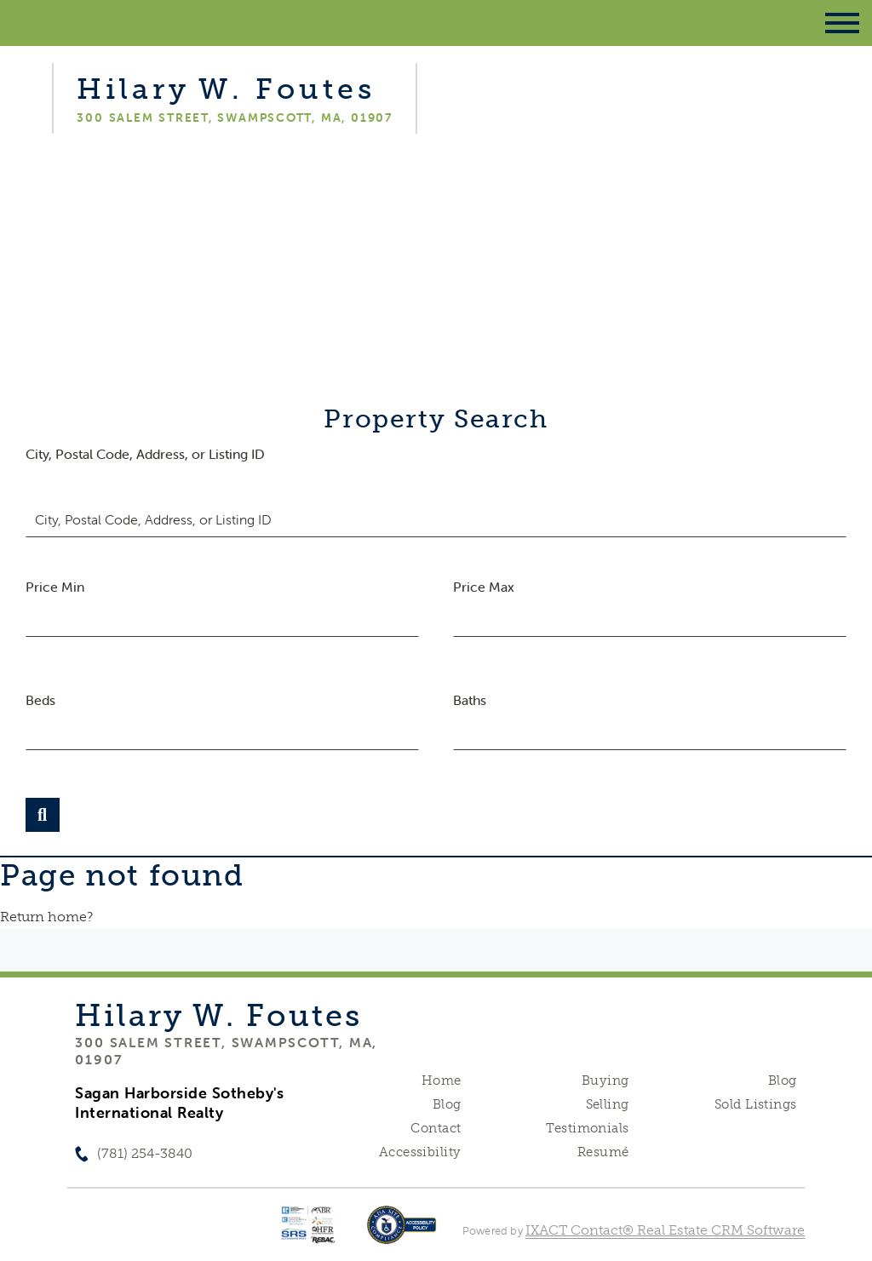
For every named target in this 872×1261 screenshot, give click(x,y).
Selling (607, 1104)
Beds (40, 699)
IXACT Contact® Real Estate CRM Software (665, 1230)
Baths (469, 699)
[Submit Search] (43, 815)
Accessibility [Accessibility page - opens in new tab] (420, 1152)
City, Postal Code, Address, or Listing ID (145, 453)
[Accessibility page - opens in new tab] (401, 1233)
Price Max (483, 586)
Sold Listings (755, 1104)
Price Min (55, 586)
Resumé (603, 1152)
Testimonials (587, 1128)
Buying (605, 1080)
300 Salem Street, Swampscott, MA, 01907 (226, 1051)
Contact (435, 1128)
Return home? (46, 916)
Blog (447, 1104)
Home (442, 1080)
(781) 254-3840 (144, 1153)
